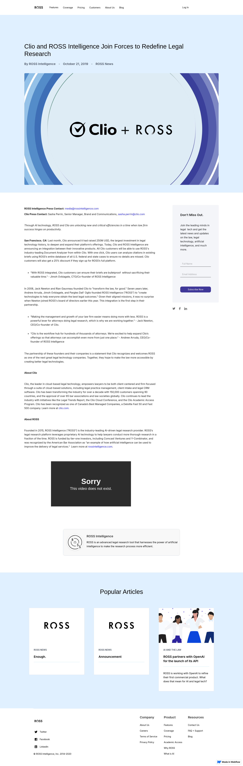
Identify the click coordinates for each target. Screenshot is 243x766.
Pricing (81, 7)
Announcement (110, 657)
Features (53, 7)
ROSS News (40, 649)
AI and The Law (172, 649)
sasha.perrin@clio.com (131, 214)
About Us (110, 7)
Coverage (68, 7)
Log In (185, 7)
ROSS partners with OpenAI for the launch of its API (183, 659)
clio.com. (64, 408)
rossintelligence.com (100, 446)
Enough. (40, 657)
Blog (121, 7)
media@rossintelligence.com (82, 208)
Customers (94, 7)
